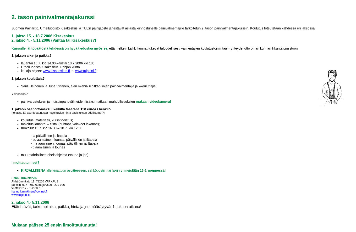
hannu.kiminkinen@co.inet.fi (29, 191)
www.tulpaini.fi (85, 71)
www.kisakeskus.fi (56, 71)
